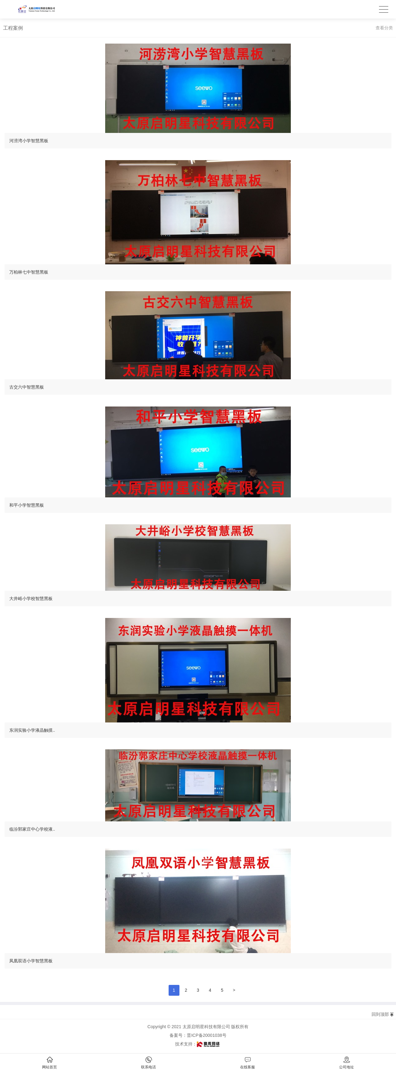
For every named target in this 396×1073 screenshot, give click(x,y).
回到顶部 (380, 1014)
